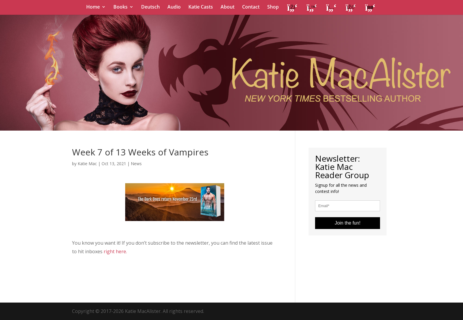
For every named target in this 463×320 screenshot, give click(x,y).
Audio (174, 7)
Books (120, 7)
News (136, 163)
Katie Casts (200, 7)
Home (93, 7)
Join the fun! (347, 222)
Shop (273, 7)
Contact (251, 7)
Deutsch (150, 7)
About (227, 7)
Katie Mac (87, 163)
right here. (115, 251)
